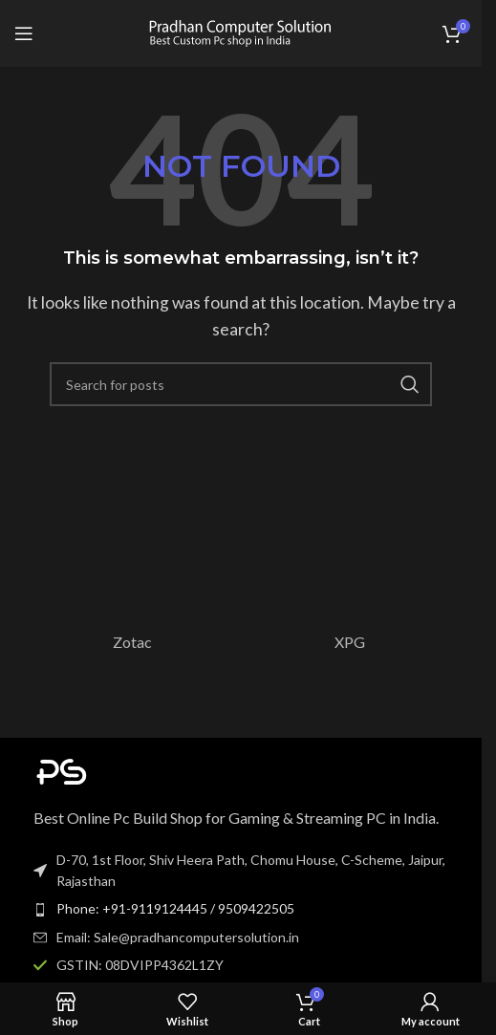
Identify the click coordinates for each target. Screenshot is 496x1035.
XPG (349, 642)
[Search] (241, 384)
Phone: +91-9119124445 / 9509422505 (175, 908)
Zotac (132, 642)
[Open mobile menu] (24, 33)
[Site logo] (240, 31)
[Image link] (138, 769)
